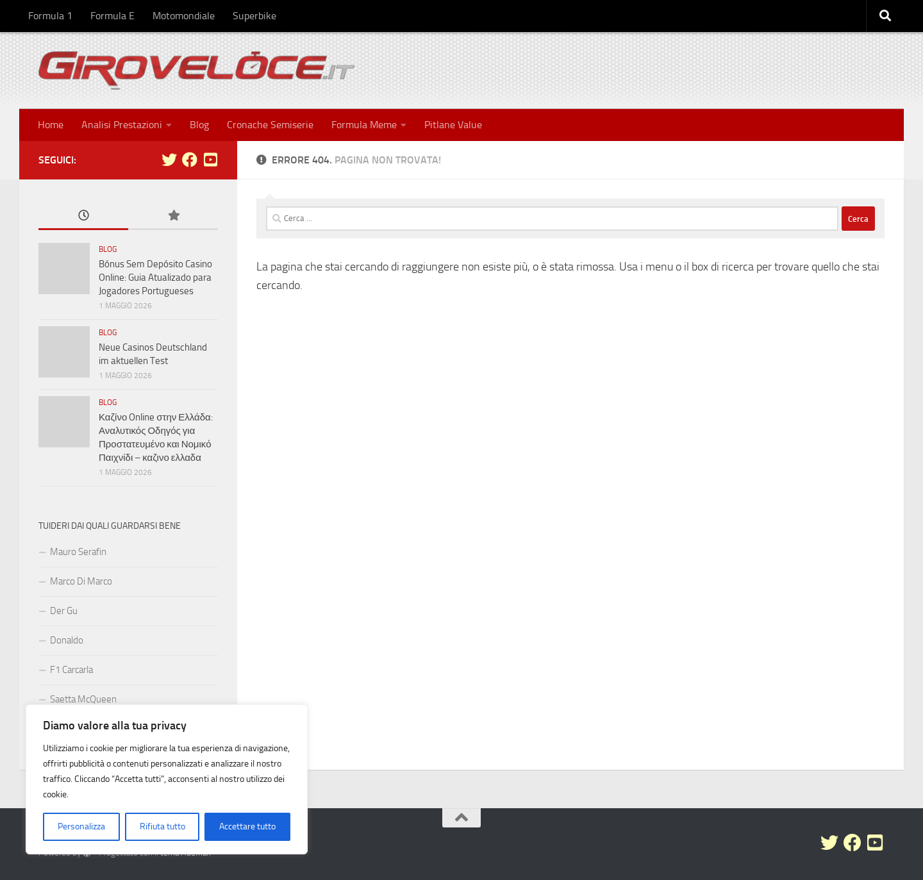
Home (50, 125)
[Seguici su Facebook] (189, 159)
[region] (167, 779)
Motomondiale (184, 16)
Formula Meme (364, 125)
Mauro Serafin (78, 552)
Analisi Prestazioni (121, 125)
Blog (199, 125)
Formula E (112, 16)
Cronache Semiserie (270, 125)
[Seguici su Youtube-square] (210, 159)
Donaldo (66, 640)
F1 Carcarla (71, 670)
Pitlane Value (453, 125)
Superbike (254, 16)
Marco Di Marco (81, 581)
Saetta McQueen (83, 699)
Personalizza (81, 826)
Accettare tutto (247, 826)
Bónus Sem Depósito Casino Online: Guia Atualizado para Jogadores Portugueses (155, 277)
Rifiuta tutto (162, 826)
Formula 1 (50, 16)
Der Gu (64, 611)
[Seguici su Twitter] (169, 159)
